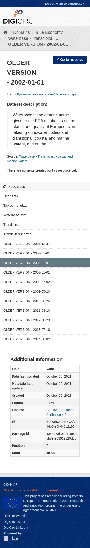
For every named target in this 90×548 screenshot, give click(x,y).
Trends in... (11, 225)
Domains (21, 32)
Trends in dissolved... (18, 234)
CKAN (11, 538)
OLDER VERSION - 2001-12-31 (26, 244)
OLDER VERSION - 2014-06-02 (26, 339)
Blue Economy (49, 32)
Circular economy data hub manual (30, 490)
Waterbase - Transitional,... (33, 38)
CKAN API (11, 484)
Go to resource (69, 59)
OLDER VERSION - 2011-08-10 (26, 310)
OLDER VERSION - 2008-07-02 (26, 282)
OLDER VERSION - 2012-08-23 (26, 320)
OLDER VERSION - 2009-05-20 (26, 291)
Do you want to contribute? (64, 3)
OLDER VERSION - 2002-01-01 (38, 44)
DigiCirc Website (15, 516)
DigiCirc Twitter (14, 522)
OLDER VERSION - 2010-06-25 (26, 301)
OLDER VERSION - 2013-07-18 (26, 330)
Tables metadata (15, 205)
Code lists (10, 196)
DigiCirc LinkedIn (15, 527)
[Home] (5, 32)
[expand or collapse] (83, 16)
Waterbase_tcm (14, 215)
